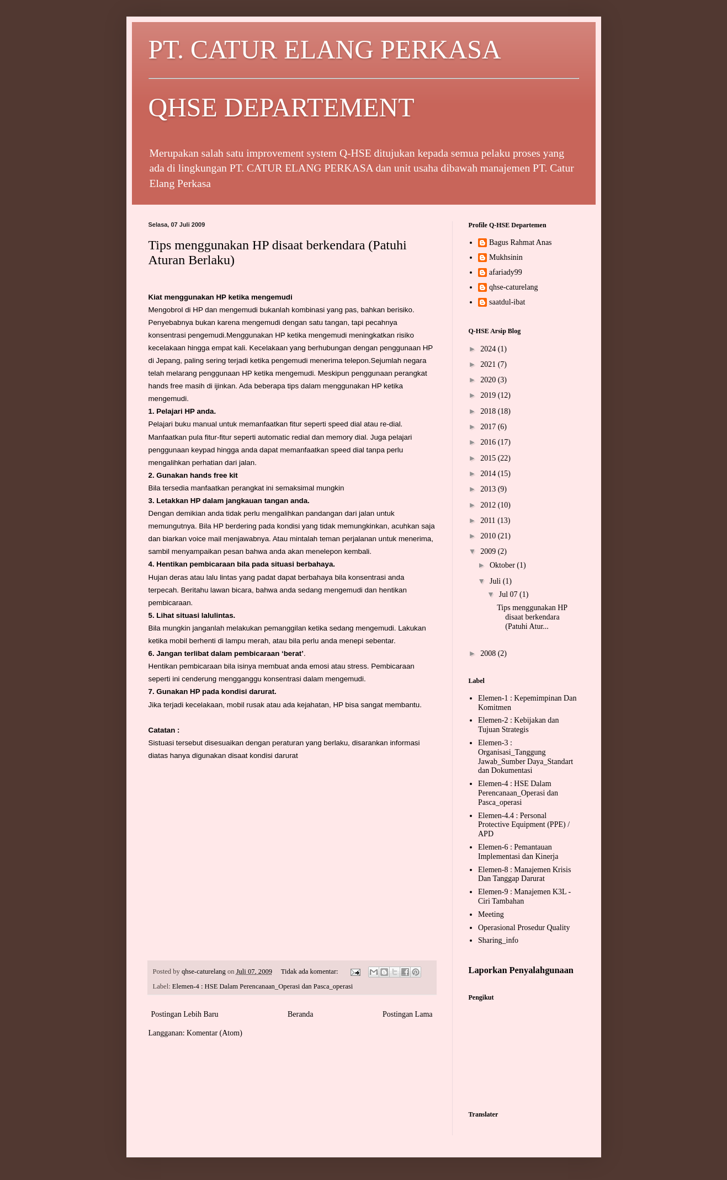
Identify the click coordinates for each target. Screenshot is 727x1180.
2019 (489, 395)
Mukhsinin (506, 257)
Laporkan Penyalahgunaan (521, 970)
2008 (489, 653)
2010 (489, 536)
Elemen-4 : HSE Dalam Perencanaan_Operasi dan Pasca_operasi (262, 986)
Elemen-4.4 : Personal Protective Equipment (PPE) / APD (524, 825)
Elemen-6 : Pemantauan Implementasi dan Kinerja (518, 852)
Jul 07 (509, 594)
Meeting (491, 914)
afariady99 (505, 272)
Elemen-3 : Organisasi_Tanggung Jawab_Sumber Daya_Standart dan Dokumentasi (525, 757)
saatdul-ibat (507, 302)
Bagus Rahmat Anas (520, 242)
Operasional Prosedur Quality (524, 927)
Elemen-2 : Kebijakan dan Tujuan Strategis (518, 725)
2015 (489, 458)
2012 (489, 505)
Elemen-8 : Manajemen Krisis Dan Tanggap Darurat (524, 874)
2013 (489, 489)
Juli (496, 581)
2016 (489, 442)
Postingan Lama (408, 1014)
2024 (489, 349)
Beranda (301, 1014)
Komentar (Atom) (214, 1033)
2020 (489, 380)
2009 (489, 551)
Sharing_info (498, 940)
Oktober (503, 565)
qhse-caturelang (513, 287)
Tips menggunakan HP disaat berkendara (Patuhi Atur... (532, 617)
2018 (489, 411)
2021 (489, 364)
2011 (488, 520)
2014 (489, 473)
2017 (489, 427)
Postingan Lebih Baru (185, 1014)
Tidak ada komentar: (310, 971)
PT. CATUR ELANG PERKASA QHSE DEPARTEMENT (363, 78)
